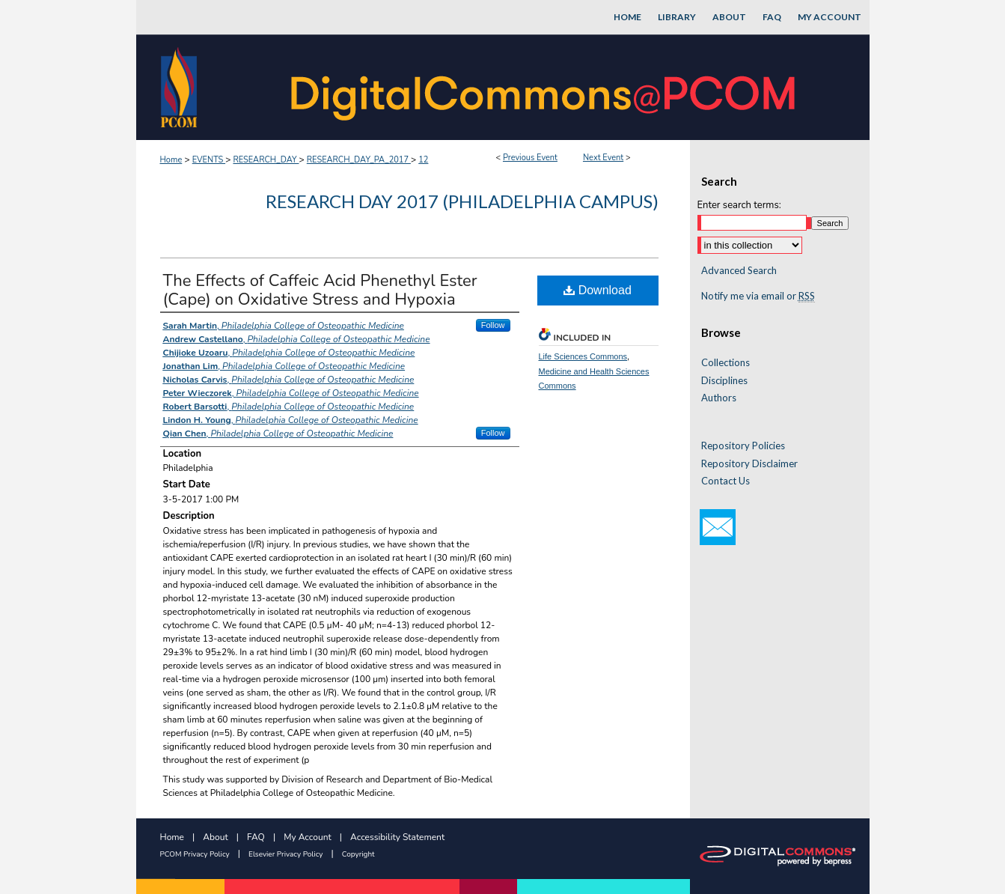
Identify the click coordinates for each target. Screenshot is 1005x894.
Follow (493, 324)
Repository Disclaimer (749, 463)
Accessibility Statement (397, 837)
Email (718, 527)
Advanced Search (739, 270)
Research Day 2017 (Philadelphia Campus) (462, 201)
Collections (725, 362)
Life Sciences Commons (583, 356)
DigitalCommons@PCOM (545, 87)
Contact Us (725, 481)
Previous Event (530, 157)
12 (423, 159)
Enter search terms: (739, 205)
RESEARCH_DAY (266, 159)
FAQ (256, 837)
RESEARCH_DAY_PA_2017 (359, 159)
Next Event (603, 157)
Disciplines (724, 380)
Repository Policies (743, 445)
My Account (308, 837)
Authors (718, 398)
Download (597, 290)
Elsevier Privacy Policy (285, 854)
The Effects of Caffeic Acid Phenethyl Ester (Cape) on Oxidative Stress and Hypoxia (320, 290)
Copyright (358, 854)
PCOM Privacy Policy (195, 854)
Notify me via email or (758, 296)
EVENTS (208, 159)
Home (171, 159)
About (215, 837)
